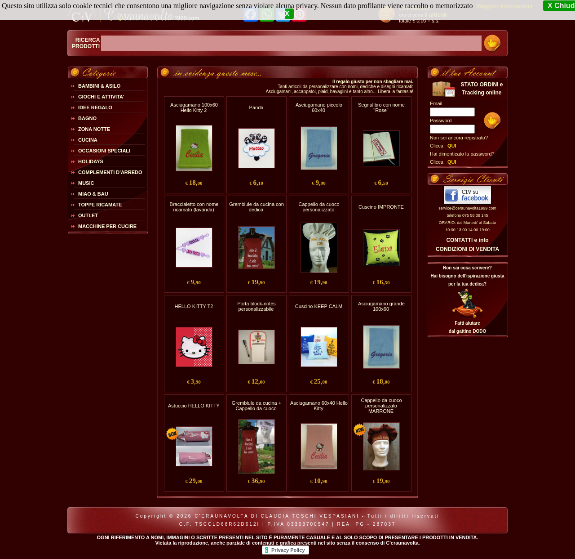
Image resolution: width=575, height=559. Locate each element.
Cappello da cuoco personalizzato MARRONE (381, 406)
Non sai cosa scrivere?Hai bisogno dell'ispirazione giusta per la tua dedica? (467, 275)
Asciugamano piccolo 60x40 (319, 107)
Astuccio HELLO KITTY (194, 405)
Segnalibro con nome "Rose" (381, 107)
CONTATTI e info (467, 240)
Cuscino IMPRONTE (381, 207)
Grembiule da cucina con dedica (256, 206)
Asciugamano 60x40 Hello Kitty (319, 405)
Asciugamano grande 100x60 (381, 306)
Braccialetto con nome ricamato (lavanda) (194, 206)
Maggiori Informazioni (504, 6)
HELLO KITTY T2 (194, 306)
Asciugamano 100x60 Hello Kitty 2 (194, 107)
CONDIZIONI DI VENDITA (467, 249)
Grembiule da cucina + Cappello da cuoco (256, 405)
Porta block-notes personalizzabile (256, 306)
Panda (256, 107)
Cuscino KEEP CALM (319, 306)
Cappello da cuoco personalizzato (318, 206)
